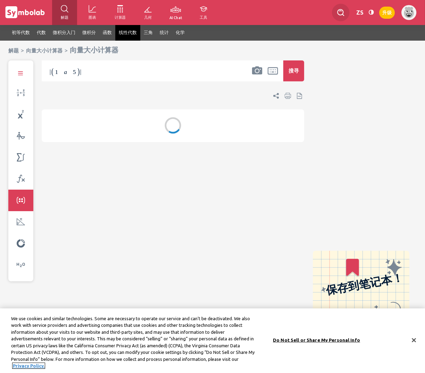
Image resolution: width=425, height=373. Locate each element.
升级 (387, 12)
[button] (257, 75)
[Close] (414, 342)
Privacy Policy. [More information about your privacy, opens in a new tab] (28, 368)
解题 (13, 50)
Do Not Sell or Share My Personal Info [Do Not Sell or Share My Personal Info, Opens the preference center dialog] (316, 342)
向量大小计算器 (44, 50)
